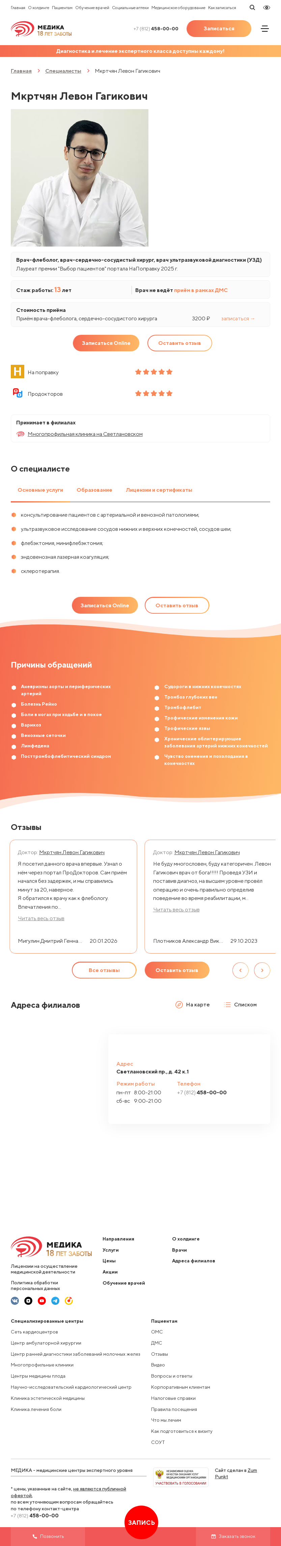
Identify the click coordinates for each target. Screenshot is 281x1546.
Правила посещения (174, 1409)
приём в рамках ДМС (201, 290)
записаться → (238, 318)
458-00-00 (156, 28)
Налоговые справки (173, 1398)
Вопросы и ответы (171, 1376)
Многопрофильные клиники (42, 1364)
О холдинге (38, 7)
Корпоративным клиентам (180, 1387)
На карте (192, 1005)
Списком (240, 1005)
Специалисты (63, 71)
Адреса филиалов (193, 1260)
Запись (141, 1522)
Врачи (179, 1250)
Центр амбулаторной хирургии (46, 1343)
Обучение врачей (92, 7)
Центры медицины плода (38, 1376)
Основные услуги (40, 490)
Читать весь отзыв (41, 918)
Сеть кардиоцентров (34, 1331)
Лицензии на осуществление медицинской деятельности (44, 1269)
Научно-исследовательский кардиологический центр (71, 1387)
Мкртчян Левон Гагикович (72, 852)
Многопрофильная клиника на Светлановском (85, 434)
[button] (261, 1051)
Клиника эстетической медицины (48, 1398)
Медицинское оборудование (178, 7)
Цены (109, 1260)
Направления (118, 1239)
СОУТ (158, 1442)
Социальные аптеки (130, 7)
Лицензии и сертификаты (159, 490)
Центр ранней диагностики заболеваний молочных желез (75, 1354)
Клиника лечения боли (36, 1409)
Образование (94, 490)
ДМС (156, 1343)
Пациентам (62, 7)
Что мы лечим (166, 1420)
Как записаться (222, 7)
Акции (110, 1272)
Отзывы (159, 1354)
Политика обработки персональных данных (35, 1285)
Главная (18, 7)
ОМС (157, 1331)
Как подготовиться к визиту (182, 1431)
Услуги (111, 1250)
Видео (158, 1364)
